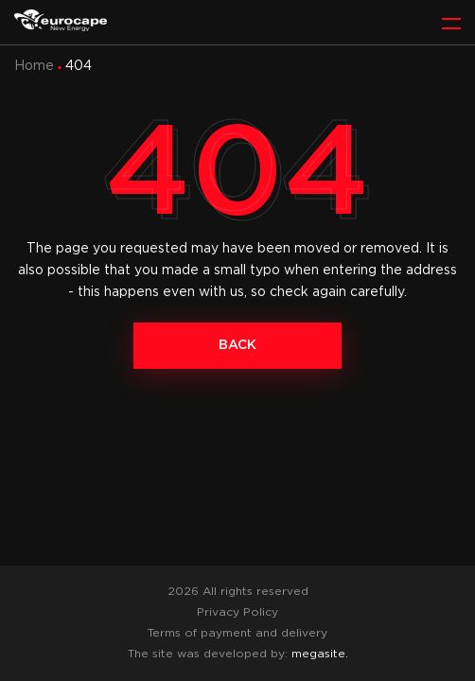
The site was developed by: (238, 654)
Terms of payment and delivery (237, 633)
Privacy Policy (237, 612)
